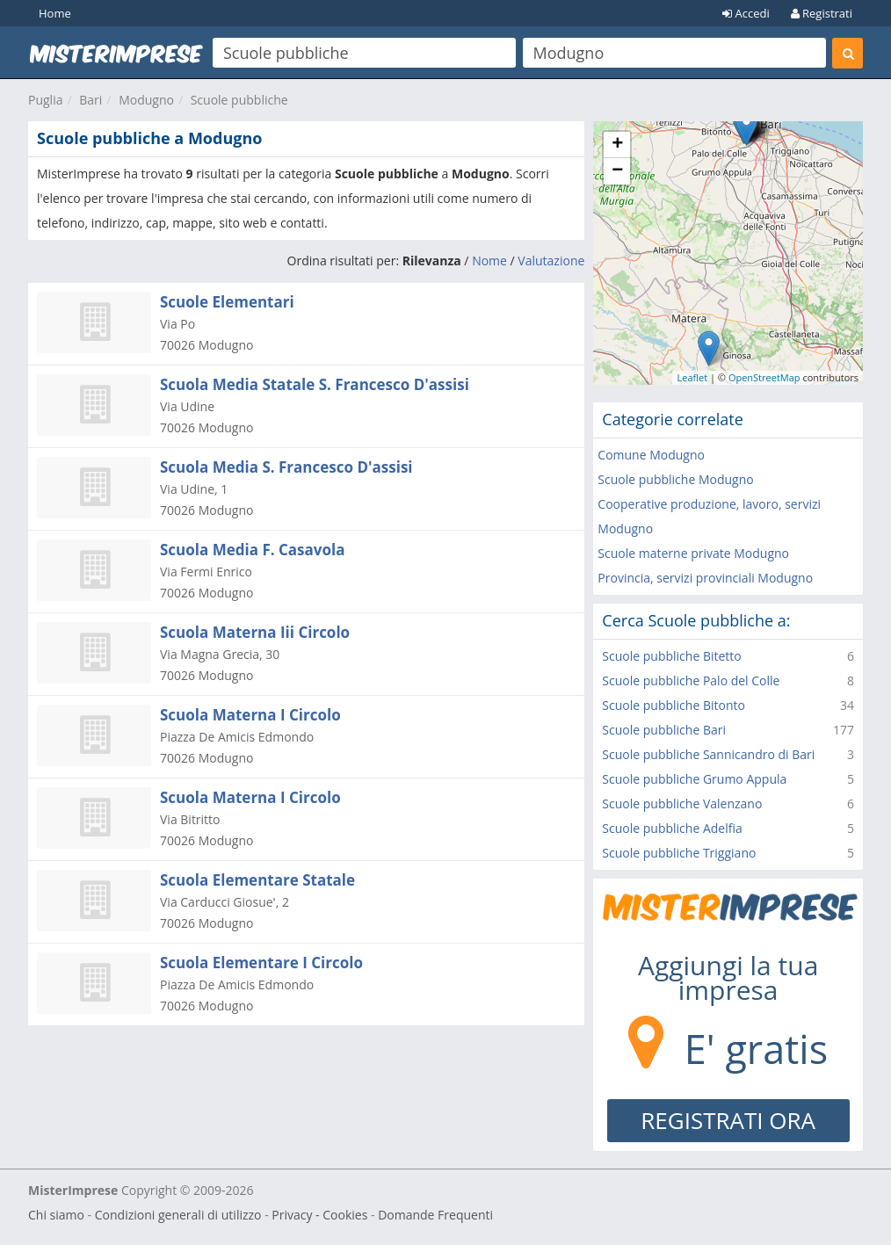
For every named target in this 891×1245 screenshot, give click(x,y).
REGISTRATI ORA (728, 1120)
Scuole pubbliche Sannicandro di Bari (708, 754)
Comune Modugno (651, 454)
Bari (90, 99)
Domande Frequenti (435, 1214)
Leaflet (692, 377)
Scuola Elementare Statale (257, 880)
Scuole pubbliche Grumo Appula (694, 779)
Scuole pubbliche (239, 99)
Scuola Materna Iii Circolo (255, 632)
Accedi (746, 13)
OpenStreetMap (764, 377)
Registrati (821, 13)
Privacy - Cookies (319, 1214)
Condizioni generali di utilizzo (178, 1214)
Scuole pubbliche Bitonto (673, 705)
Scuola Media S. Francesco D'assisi (286, 467)
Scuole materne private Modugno (693, 553)
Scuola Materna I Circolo (250, 715)
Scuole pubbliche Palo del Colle (690, 680)
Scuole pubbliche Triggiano (679, 852)
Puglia (45, 99)
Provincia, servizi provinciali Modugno (705, 577)
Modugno (146, 99)
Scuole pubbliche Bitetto (671, 656)
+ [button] (617, 145)
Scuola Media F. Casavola (252, 549)
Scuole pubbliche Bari (664, 729)
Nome (489, 260)
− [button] (617, 171)
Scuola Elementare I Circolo (261, 962)
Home (55, 13)
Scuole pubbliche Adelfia (672, 828)
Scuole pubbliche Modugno (675, 479)
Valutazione (551, 260)
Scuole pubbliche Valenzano (682, 803)
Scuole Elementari (227, 302)
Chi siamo (56, 1214)
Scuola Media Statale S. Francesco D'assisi (314, 384)
